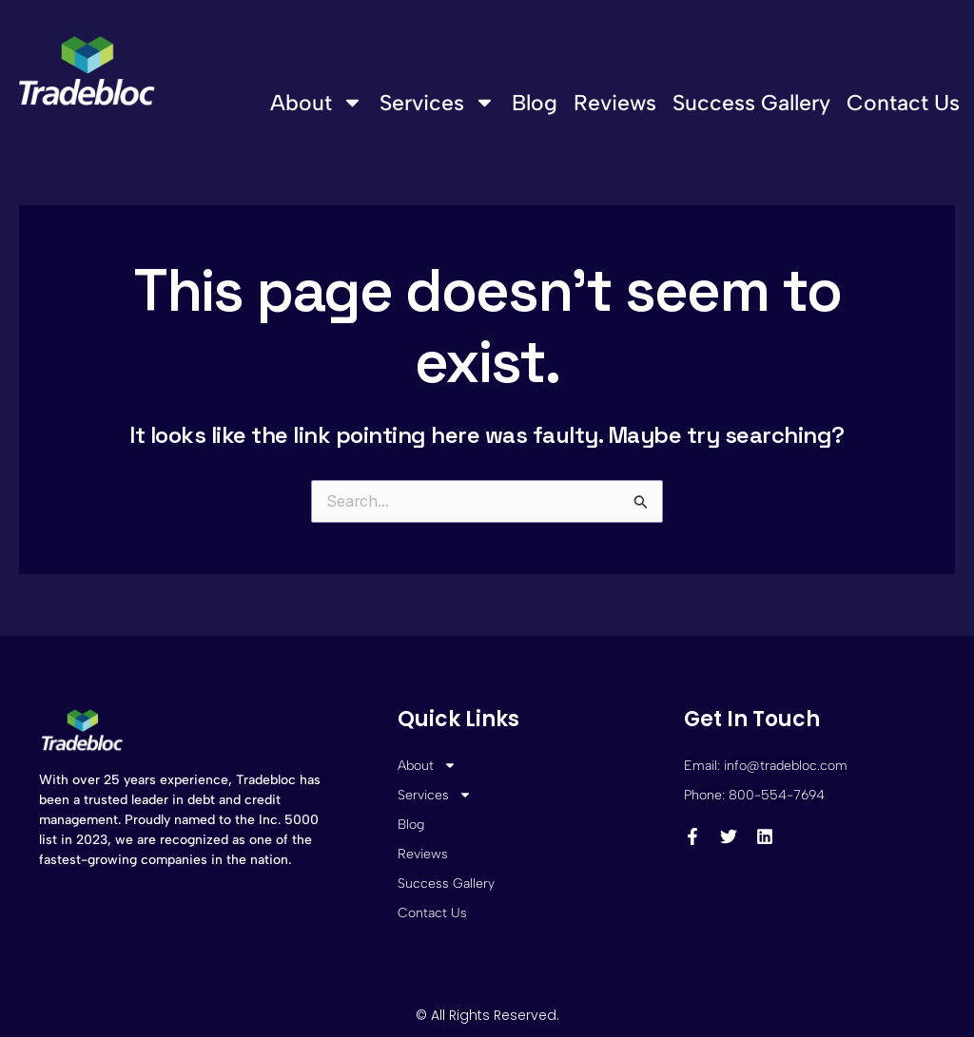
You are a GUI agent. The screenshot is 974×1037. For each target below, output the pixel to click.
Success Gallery (751, 102)
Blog (534, 102)
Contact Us (903, 102)
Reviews (615, 102)
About (316, 102)
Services (438, 102)
